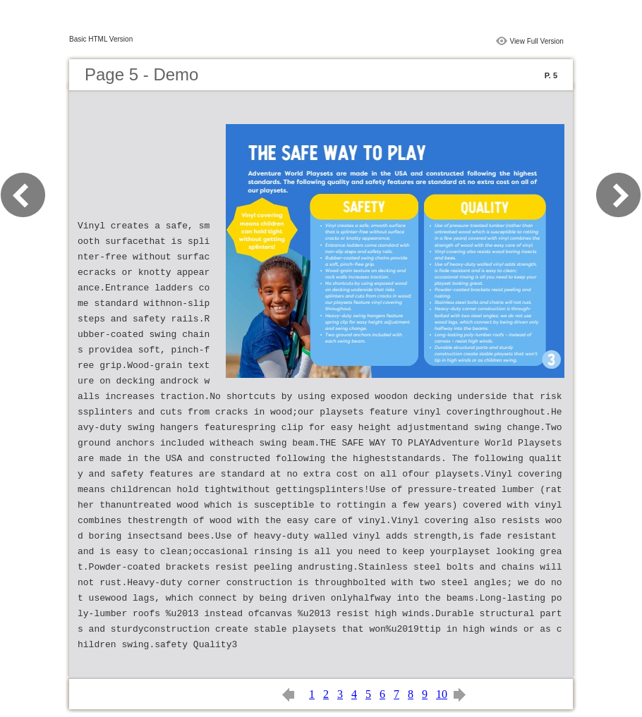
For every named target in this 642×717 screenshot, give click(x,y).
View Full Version (536, 41)
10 (441, 694)
